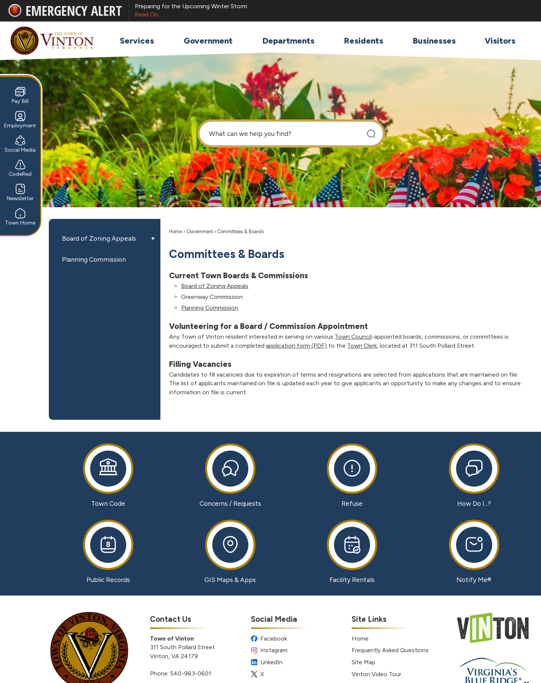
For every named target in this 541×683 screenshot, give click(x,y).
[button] (371, 133)
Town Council (353, 336)
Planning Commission (94, 259)
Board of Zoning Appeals (99, 238)
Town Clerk (362, 345)
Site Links (369, 619)
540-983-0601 (190, 673)
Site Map (363, 662)
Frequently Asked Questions (390, 650)
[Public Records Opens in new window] (108, 552)
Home (175, 231)
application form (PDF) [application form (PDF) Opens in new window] (296, 345)
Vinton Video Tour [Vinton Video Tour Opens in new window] (376, 674)
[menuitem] (136, 40)
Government (199, 231)
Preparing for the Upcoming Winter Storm (331, 11)
